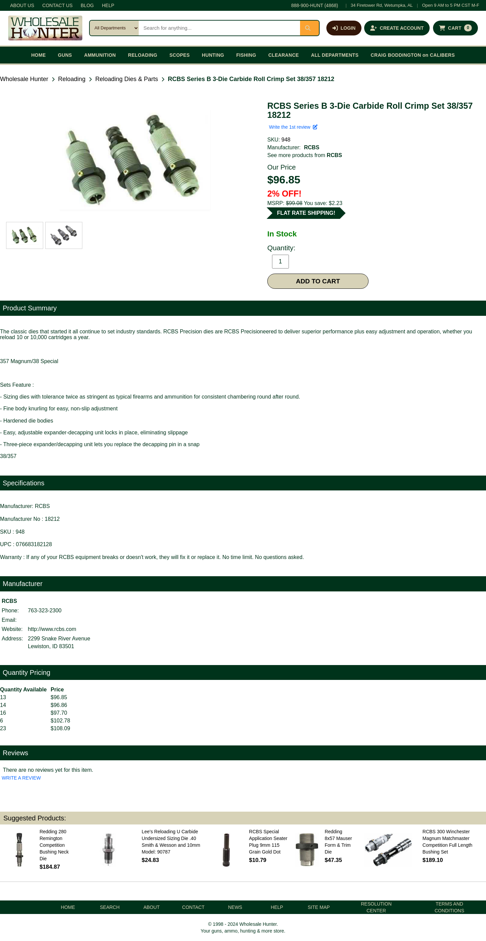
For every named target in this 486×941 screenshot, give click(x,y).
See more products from (304, 155)
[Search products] (219, 28)
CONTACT (193, 907)
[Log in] (343, 28)
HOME (38, 55)
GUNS (65, 55)
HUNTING (213, 55)
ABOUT (151, 907)
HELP (108, 5)
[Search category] (114, 28)
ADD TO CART (318, 281)
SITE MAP (319, 907)
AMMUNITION (100, 55)
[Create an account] (397, 28)
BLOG (87, 5)
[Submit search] (309, 28)
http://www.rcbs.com (52, 629)
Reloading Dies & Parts (126, 79)
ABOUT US (22, 5)
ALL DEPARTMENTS (334, 55)
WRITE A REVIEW (21, 778)
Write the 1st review (293, 127)
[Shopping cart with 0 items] (455, 28)
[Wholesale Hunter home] (45, 28)
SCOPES (179, 55)
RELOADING (142, 55)
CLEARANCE (283, 55)
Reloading (71, 79)
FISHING (246, 55)
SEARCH (109, 907)
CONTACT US (57, 5)
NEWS (235, 907)
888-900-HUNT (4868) (314, 5)
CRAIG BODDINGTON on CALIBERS (413, 55)
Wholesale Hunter (24, 79)
